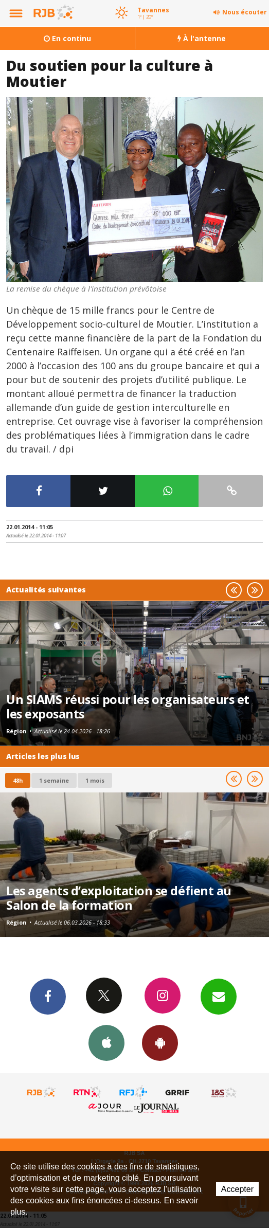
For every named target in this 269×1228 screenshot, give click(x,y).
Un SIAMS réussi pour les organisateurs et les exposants (127, 706)
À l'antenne (201, 38)
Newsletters (219, 996)
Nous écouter (244, 12)
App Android (160, 1042)
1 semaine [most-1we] (54, 780)
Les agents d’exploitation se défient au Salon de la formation (118, 897)
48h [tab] (18, 780)
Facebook (48, 996)
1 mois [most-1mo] (94, 780)
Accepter (237, 1189)
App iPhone (106, 1042)
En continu (67, 38)
